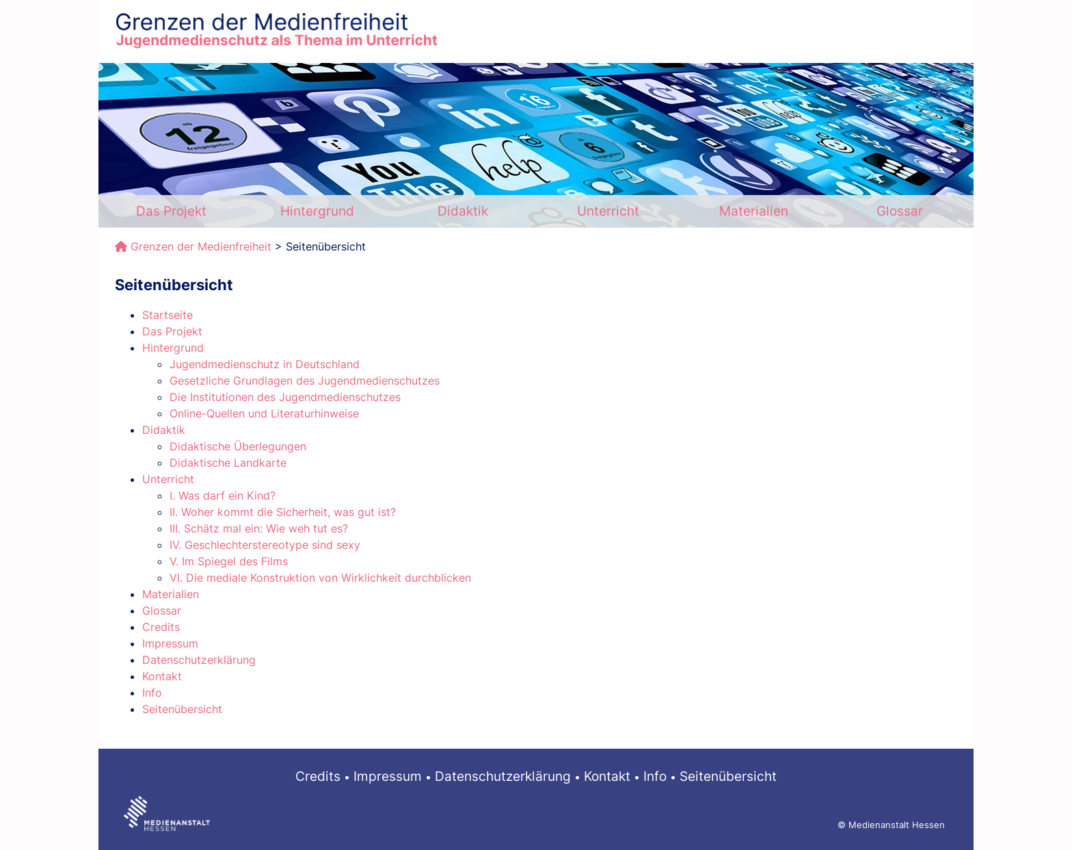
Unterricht (608, 211)
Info (655, 776)
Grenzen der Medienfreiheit (201, 246)
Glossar (899, 211)
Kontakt (607, 776)
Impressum (387, 776)
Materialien (753, 211)
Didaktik (463, 211)
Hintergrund (317, 211)
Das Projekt (171, 211)
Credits (317, 776)
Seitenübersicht (728, 776)
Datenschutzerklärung (503, 776)
